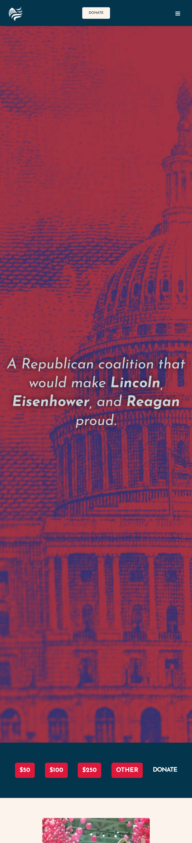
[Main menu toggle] (178, 13)
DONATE (165, 770)
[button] (96, 13)
